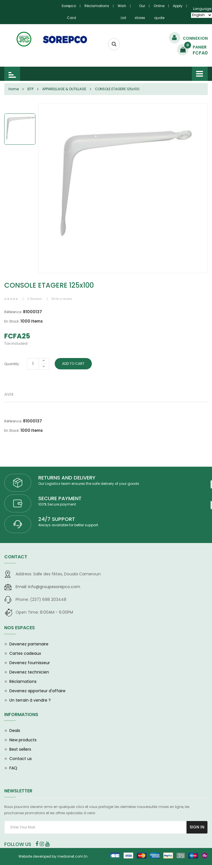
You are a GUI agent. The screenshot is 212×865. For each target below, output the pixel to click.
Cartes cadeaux (25, 653)
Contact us (20, 758)
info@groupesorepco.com (48, 587)
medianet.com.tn (72, 856)
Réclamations (96, 5)
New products (23, 740)
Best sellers (20, 749)
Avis (9, 394)
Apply (178, 5)
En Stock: (12, 321)
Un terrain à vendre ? (30, 700)
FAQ (13, 768)
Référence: (13, 312)
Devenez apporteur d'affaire (37, 691)
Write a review (61, 299)
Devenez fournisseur (29, 663)
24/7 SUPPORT (56, 519)
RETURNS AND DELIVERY (67, 477)
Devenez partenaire (28, 644)
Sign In (197, 827)
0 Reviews (34, 299)
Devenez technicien (29, 672)
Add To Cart (73, 363)
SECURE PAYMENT (60, 498)
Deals (14, 730)
